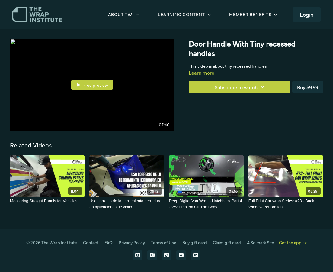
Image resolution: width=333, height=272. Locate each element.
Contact (90, 242)
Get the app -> (293, 242)
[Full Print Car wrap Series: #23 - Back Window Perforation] (285, 204)
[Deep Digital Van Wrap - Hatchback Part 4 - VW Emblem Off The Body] (206, 204)
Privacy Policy (132, 242)
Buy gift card (194, 242)
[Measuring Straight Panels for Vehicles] (47, 201)
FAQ (108, 242)
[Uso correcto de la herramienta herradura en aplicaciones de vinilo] (126, 204)
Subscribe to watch (240, 87)
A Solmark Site (260, 242)
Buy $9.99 (307, 87)
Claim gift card (227, 242)
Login (306, 14)
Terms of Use (163, 242)
